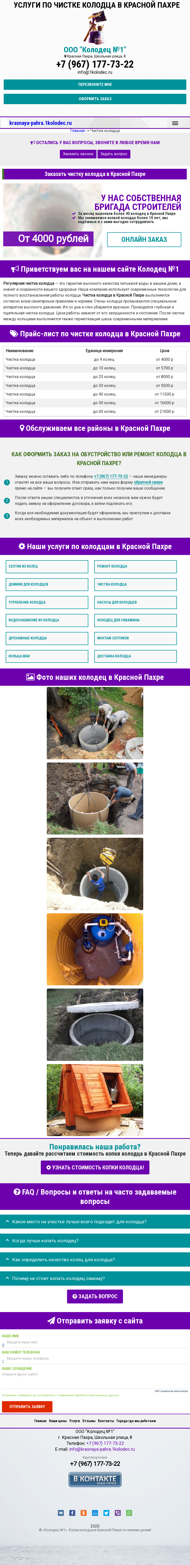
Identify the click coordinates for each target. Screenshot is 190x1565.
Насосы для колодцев (117, 602)
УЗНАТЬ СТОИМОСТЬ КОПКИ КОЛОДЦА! (95, 1167)
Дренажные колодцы (28, 638)
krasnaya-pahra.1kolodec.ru (40, 123)
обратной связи (148, 482)
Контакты (106, 1419)
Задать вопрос (113, 154)
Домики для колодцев (28, 584)
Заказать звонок (78, 154)
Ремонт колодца (112, 566)
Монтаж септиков (113, 638)
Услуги (74, 1419)
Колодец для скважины (118, 620)
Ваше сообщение (17, 1367)
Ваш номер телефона (21, 1351)
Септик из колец (23, 566)
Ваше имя (10, 1334)
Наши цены (58, 1419)
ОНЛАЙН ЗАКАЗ (144, 239)
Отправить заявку (27, 1404)
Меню (175, 121)
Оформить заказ (95, 98)
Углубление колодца (27, 602)
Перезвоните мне (95, 84)
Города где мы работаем (136, 1419)
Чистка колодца (112, 584)
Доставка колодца (114, 656)
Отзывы (88, 1419)
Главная (40, 1419)
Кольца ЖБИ (19, 656)
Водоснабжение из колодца (34, 620)
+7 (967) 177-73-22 (95, 64)
